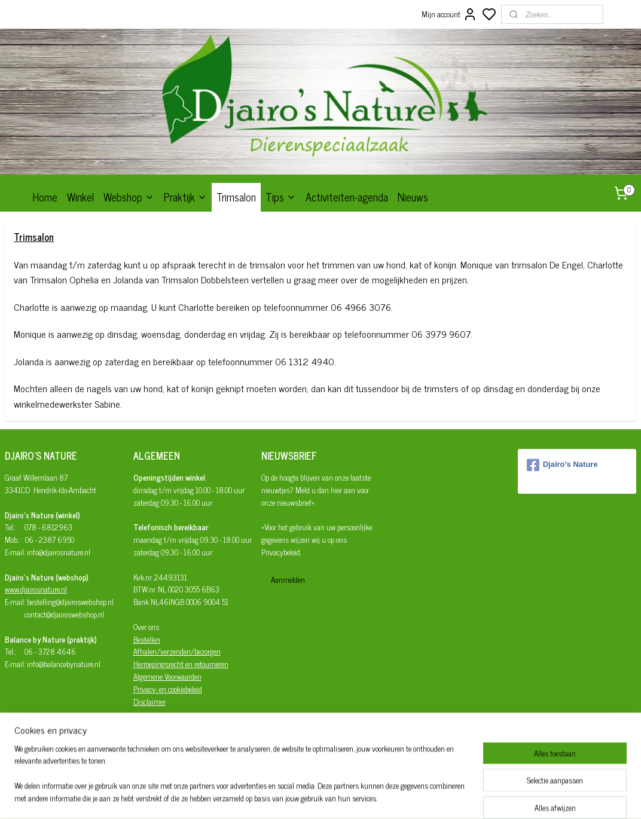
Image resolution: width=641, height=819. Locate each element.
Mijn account (449, 14)
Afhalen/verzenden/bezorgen (177, 651)
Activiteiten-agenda (347, 197)
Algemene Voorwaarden (167, 676)
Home (45, 197)
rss (374, 797)
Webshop (128, 197)
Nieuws (413, 197)
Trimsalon (236, 197)
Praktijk (185, 197)
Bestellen (146, 639)
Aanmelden (288, 579)
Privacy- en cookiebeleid (167, 689)
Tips (280, 197)
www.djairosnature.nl (36, 589)
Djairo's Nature (562, 465)
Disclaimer (149, 701)
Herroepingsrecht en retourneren (180, 664)
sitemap (357, 797)
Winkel (80, 197)
